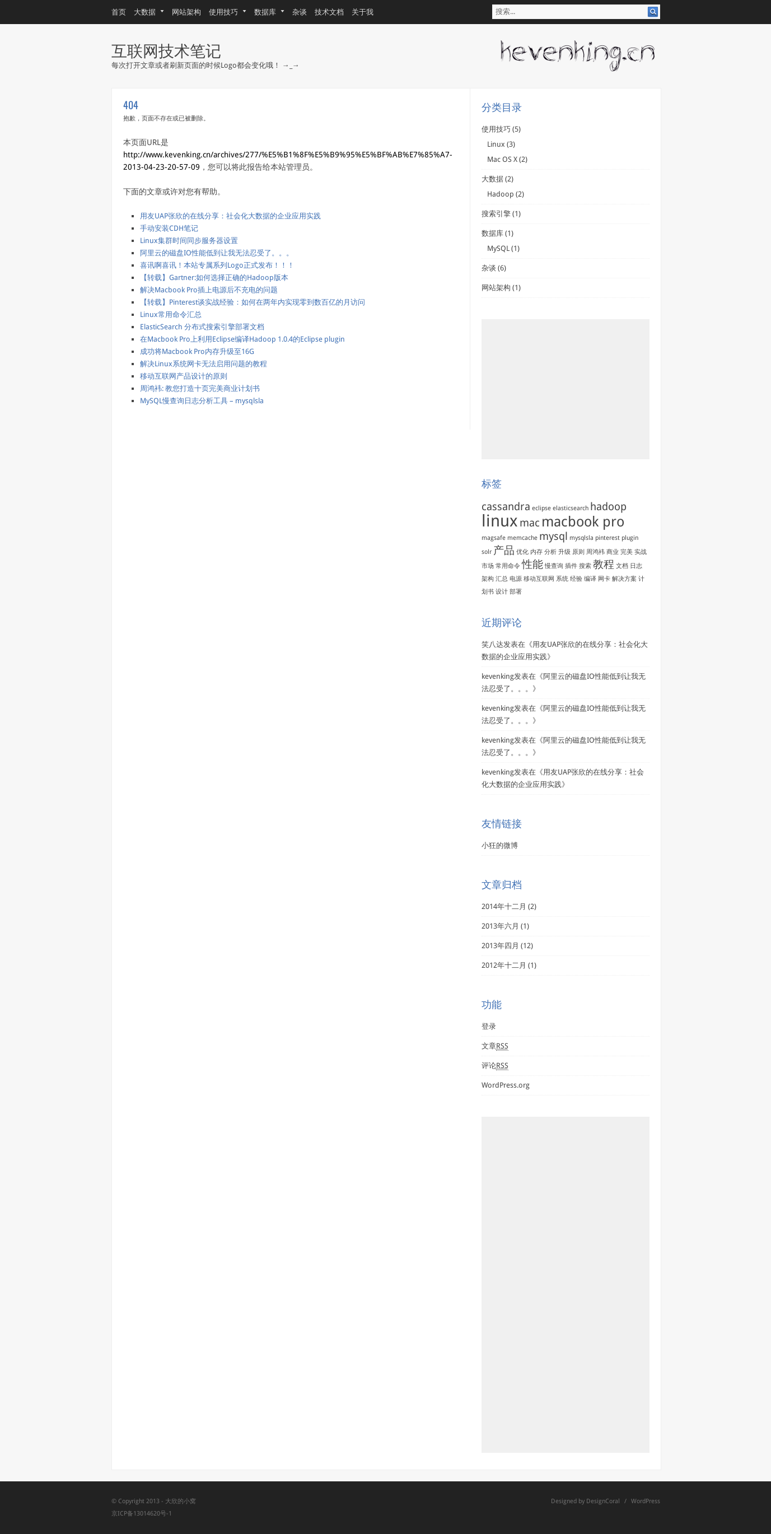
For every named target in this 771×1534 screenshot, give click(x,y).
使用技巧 (223, 12)
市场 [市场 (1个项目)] (488, 566)
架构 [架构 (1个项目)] (488, 578)
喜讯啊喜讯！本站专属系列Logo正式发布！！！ (217, 265)
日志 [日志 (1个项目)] (636, 566)
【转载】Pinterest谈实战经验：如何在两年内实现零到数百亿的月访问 (252, 302)
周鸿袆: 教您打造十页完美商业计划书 (200, 388)
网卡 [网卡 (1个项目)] (604, 578)
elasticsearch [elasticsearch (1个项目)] (570, 508)
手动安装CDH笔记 (169, 228)
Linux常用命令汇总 (171, 314)
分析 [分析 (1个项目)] (550, 552)
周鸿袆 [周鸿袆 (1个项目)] (595, 552)
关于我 (362, 12)
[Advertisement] (565, 389)
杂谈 (299, 12)
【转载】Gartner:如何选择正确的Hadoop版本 (214, 277)
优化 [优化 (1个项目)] (522, 552)
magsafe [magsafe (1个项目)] (494, 538)
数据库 (265, 12)
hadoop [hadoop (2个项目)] (608, 506)
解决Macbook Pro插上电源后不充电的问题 (209, 290)
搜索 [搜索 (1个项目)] (585, 566)
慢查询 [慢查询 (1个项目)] (554, 566)
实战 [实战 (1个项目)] (640, 552)
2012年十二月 (504, 965)
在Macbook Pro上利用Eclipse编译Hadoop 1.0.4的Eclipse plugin (242, 339)
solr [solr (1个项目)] (487, 552)
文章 (495, 1046)
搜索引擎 (496, 213)
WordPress (645, 1501)
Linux (496, 144)
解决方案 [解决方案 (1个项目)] (624, 578)
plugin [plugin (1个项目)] (630, 538)
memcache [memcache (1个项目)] (522, 538)
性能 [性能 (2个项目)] (532, 564)
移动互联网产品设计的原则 (183, 376)
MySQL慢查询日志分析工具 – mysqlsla (202, 401)
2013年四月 (500, 945)
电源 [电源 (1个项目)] (516, 578)
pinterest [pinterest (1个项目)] (607, 538)
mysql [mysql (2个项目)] (553, 536)
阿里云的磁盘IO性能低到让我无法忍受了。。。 (216, 253)
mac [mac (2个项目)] (530, 522)
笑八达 (492, 644)
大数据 (145, 12)
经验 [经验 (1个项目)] (576, 578)
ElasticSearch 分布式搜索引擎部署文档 (202, 327)
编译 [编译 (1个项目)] (590, 578)
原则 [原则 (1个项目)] (578, 552)
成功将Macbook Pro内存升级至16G (197, 351)
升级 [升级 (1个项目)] (564, 552)
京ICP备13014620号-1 (141, 1513)
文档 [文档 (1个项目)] (622, 566)
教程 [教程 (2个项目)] (603, 564)
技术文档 (329, 12)
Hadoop (500, 194)
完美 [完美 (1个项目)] (626, 552)
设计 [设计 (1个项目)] (502, 591)
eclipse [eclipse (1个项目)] (541, 508)
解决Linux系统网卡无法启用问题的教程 (203, 364)
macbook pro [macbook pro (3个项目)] (582, 522)
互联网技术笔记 (166, 49)
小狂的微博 (500, 845)
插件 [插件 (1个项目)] (571, 566)
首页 (118, 12)
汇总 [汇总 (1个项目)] (502, 578)
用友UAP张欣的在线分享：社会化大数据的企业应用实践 (230, 216)
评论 (495, 1065)
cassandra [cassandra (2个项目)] (506, 506)
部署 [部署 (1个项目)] (516, 591)
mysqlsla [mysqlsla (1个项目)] (581, 538)
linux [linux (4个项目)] (500, 520)
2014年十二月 (504, 906)
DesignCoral (603, 1501)
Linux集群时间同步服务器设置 (189, 240)
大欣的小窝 (180, 1501)
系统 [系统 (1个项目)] (562, 578)
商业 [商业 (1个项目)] (612, 552)
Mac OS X (502, 159)
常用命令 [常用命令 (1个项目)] (508, 566)
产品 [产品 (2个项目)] (504, 550)
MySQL (498, 248)
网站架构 (186, 12)
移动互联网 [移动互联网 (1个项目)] (539, 578)
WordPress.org (506, 1085)
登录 (489, 1026)
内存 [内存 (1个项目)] (536, 552)
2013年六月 (500, 926)
